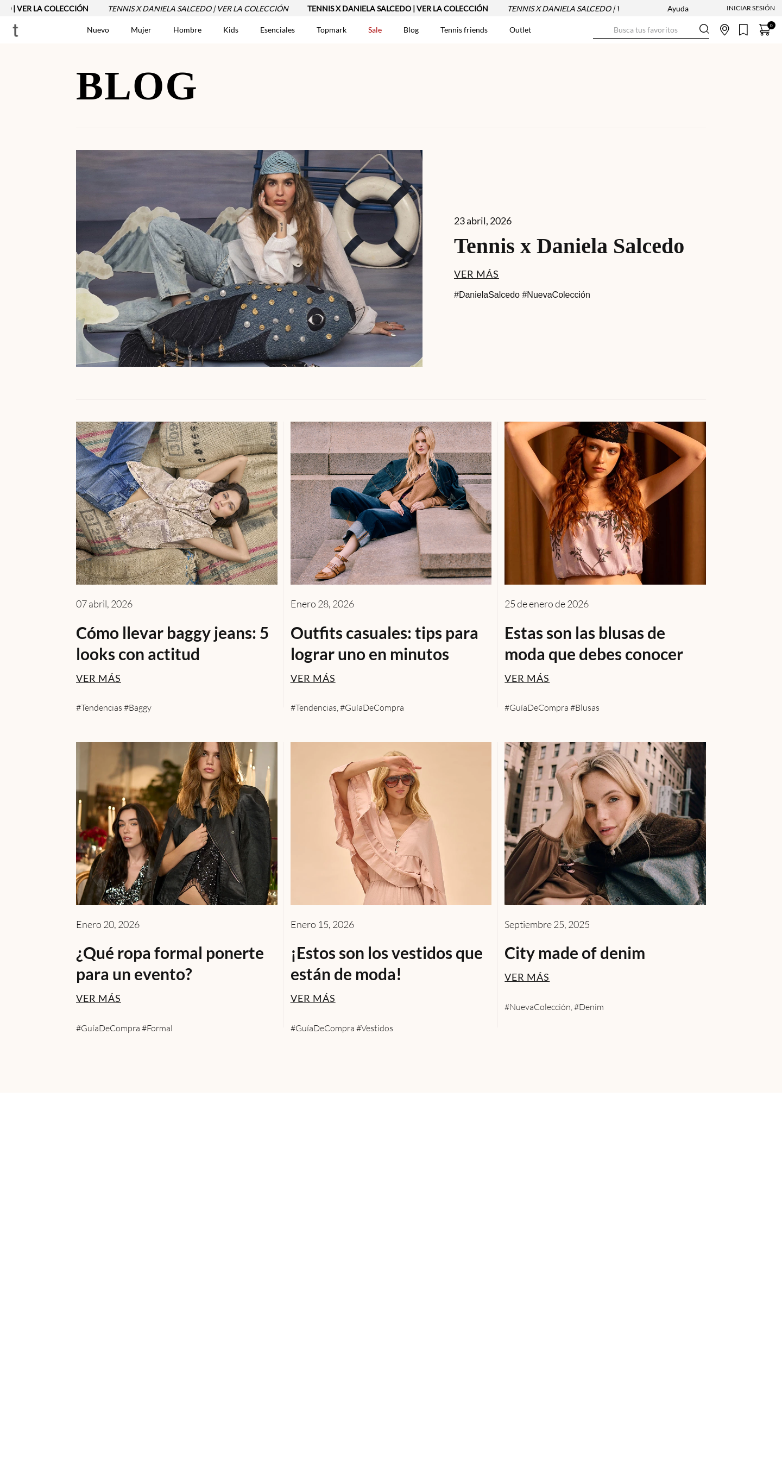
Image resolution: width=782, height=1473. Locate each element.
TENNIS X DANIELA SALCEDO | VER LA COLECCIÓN (202, 8)
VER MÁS (476, 274)
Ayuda (678, 8)
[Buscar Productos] (602, 29)
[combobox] (651, 30)
